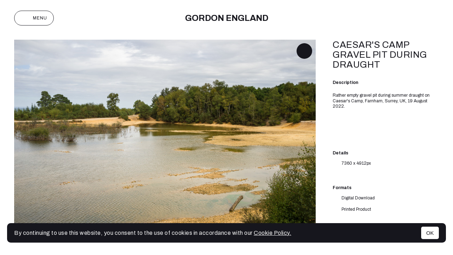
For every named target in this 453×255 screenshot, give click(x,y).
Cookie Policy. (272, 233)
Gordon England (226, 18)
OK (430, 233)
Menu (34, 18)
